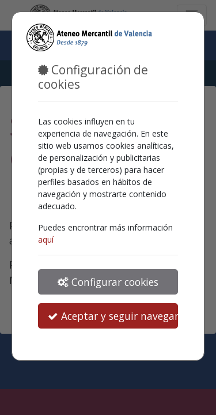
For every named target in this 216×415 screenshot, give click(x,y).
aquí (46, 239)
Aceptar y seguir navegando (113, 316)
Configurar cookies (108, 282)
